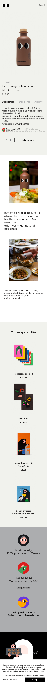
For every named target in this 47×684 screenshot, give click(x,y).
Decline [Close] (5, 679)
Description (8, 102)
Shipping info (23, 588)
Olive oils (6, 82)
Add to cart (27, 140)
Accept (34, 680)
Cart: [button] (42, 5)
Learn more (39, 671)
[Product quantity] (6, 140)
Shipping (37, 102)
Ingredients (24, 102)
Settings (13, 679)
